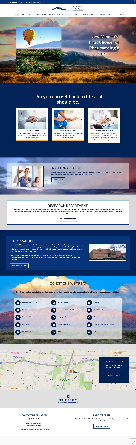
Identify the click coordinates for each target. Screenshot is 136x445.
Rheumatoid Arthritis (29, 302)
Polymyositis (62, 317)
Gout (95, 331)
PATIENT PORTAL (24, 2)
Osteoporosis (98, 317)
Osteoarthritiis (99, 309)
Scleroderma (26, 331)
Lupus (24, 309)
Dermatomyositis (64, 324)
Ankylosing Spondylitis (66, 309)
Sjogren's (61, 331)
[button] (134, 1)
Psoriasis (25, 324)
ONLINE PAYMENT (37, 2)
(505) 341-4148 (13, 2)
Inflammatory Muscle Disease (104, 324)
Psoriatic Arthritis (28, 317)
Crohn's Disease (63, 302)
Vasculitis (97, 302)
